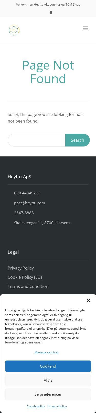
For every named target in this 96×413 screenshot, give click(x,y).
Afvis (48, 380)
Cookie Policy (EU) (25, 277)
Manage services (47, 352)
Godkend (48, 366)
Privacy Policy (57, 406)
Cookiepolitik (36, 406)
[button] (88, 300)
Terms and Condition (28, 286)
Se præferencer (48, 394)
